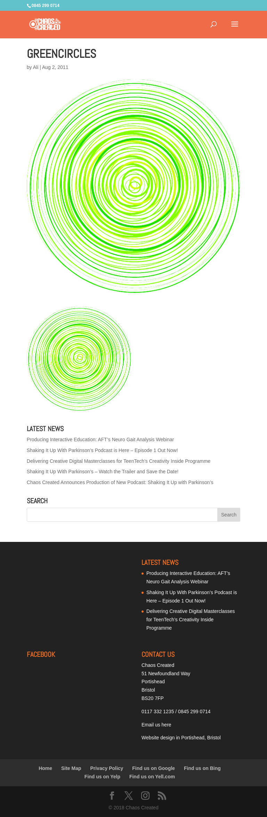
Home (45, 768)
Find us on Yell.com (152, 776)
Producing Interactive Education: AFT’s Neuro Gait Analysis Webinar (100, 439)
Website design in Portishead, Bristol (181, 737)
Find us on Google (153, 768)
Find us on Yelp (102, 776)
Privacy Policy (106, 768)
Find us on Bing (202, 768)
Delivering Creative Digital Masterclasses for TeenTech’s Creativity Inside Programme (119, 461)
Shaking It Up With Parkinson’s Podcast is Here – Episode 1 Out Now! (102, 450)
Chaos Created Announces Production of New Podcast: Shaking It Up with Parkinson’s (120, 482)
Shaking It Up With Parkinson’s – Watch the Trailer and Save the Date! (103, 471)
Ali (36, 67)
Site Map (71, 768)
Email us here (156, 724)
